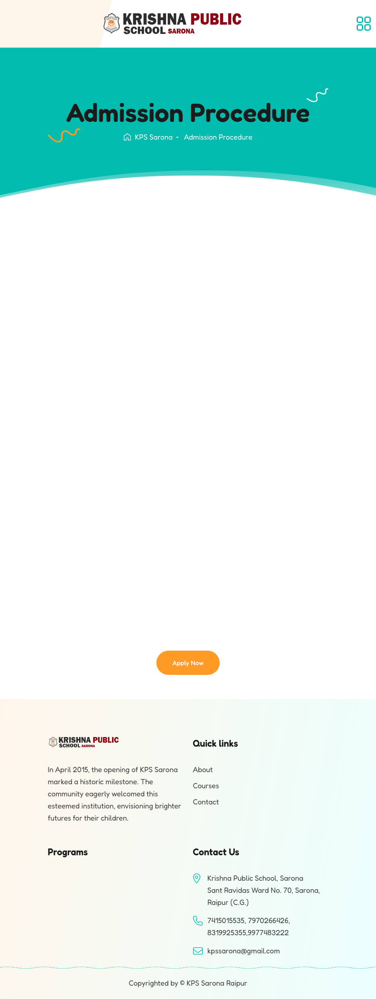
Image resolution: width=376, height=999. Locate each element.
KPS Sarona (148, 136)
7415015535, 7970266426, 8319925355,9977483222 (249, 926)
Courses (206, 785)
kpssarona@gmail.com (244, 950)
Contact (206, 801)
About (203, 769)
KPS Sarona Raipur (217, 982)
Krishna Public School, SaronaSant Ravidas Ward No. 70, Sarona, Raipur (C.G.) (264, 890)
